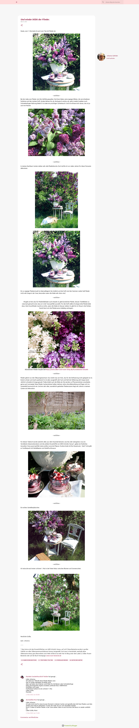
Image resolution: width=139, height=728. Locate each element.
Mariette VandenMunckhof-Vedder (37, 676)
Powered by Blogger (69, 725)
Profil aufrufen (111, 58)
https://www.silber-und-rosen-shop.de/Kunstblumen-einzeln (67, 369)
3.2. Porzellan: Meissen (61, 660)
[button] (22, 25)
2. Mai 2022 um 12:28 (32, 713)
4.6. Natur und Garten (76, 660)
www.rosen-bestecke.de (53, 655)
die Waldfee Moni (31, 700)
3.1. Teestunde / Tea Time (45, 660)
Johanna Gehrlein (112, 56)
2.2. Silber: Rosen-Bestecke (28, 660)
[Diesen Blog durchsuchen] (114, 2)
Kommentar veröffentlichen (29, 717)
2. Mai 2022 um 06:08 (32, 694)
